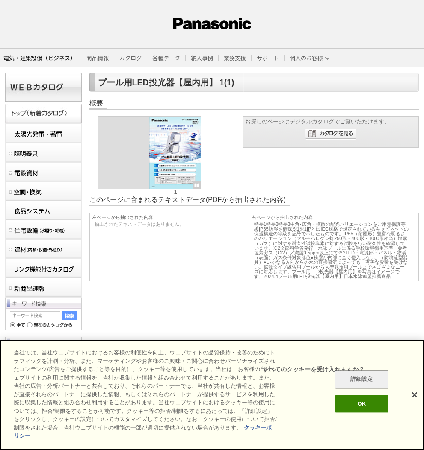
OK (361, 403)
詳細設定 (361, 379)
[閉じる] (414, 395)
